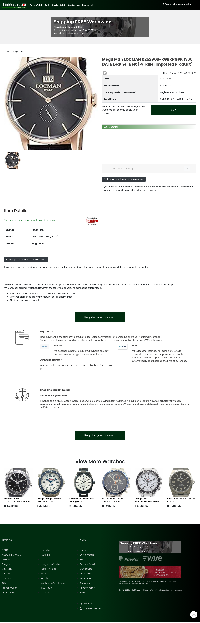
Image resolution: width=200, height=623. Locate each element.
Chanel (45, 593)
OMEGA (6, 560)
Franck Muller (9, 588)
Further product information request (124, 179)
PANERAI (45, 555)
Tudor (44, 574)
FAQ (47, 5)
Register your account (100, 317)
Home (83, 550)
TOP (6, 51)
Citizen (6, 583)
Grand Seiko (8, 593)
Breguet (6, 564)
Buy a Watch (36, 5)
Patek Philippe (48, 569)
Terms (83, 593)
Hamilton (46, 550)
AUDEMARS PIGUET (12, 555)
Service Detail (58, 5)
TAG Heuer (46, 588)
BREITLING (7, 569)
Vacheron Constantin (53, 583)
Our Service (74, 5)
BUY (173, 110)
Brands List (87, 5)
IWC (43, 560)
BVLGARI (6, 574)
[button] (7, 104)
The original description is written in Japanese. (29, 220)
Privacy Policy (87, 588)
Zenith (44, 578)
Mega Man (17, 51)
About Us (85, 583)
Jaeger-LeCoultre (50, 564)
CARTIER (6, 578)
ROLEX (5, 550)
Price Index (86, 578)
